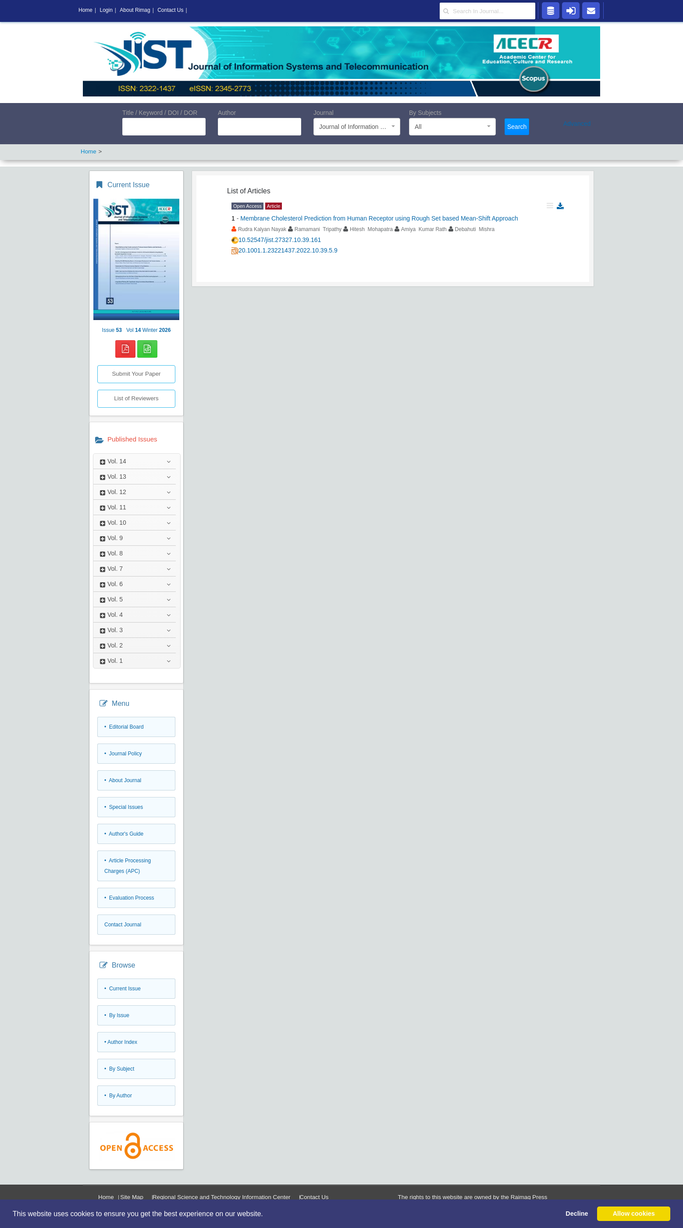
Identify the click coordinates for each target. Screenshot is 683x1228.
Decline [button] (577, 1213)
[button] (266, 1214)
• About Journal (122, 780)
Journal (323, 112)
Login (106, 10)
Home (106, 1197)
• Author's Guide (123, 834)
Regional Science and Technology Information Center (222, 1197)
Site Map (131, 1197)
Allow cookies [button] (634, 1213)
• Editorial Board (124, 727)
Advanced (577, 123)
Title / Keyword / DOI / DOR (159, 112)
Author (227, 112)
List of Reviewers (136, 398)
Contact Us (314, 1197)
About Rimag (135, 10)
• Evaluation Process (129, 898)
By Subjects (425, 112)
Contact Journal (122, 925)
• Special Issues (123, 807)
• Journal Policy (123, 754)
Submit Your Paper (136, 373)
